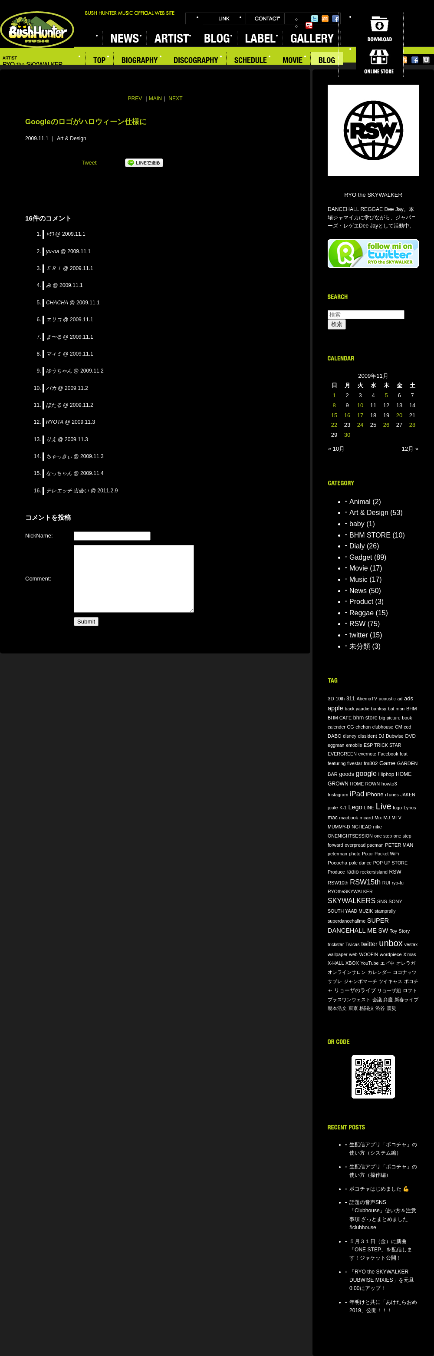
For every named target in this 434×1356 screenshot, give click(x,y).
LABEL (260, 38)
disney (349, 736)
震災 (391, 1008)
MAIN (155, 99)
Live (383, 806)
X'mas (409, 954)
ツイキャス (390, 981)
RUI (386, 882)
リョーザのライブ (355, 990)
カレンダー (379, 972)
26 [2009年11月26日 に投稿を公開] (386, 425)
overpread (355, 845)
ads (408, 698)
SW (383, 930)
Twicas (352, 944)
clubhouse (383, 726)
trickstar (336, 944)
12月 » (410, 448)
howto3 (389, 783)
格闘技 (366, 1008)
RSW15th (365, 882)
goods (346, 774)
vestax (411, 944)
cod (407, 726)
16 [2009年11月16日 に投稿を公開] (347, 415)
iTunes (392, 794)
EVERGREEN (342, 753)
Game (387, 763)
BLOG (216, 38)
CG (350, 726)
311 (350, 699)
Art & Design (71, 138)
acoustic (387, 698)
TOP (99, 61)
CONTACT (265, 18)
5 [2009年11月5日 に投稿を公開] (386, 395)
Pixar (367, 853)
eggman (336, 745)
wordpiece (391, 954)
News (358, 590)
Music (358, 579)
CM (398, 726)
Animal (360, 501)
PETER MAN (399, 845)
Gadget (360, 557)
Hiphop (386, 774)
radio (352, 872)
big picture (389, 717)
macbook (348, 817)
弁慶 (388, 999)
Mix (378, 817)
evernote (367, 753)
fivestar (354, 763)
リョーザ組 (389, 990)
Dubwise (395, 736)
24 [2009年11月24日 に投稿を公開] (360, 425)
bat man (396, 708)
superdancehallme (346, 921)
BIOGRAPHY (140, 61)
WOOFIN (368, 954)
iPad (357, 794)
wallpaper (338, 954)
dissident (367, 736)
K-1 (343, 807)
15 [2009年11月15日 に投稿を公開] (334, 415)
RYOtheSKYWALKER (350, 891)
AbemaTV (367, 698)
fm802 (371, 763)
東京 (353, 1008)
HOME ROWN (365, 783)
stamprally (385, 911)
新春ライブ (406, 999)
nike (377, 826)
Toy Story (400, 931)
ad (399, 698)
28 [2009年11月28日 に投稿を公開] (412, 425)
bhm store (365, 718)
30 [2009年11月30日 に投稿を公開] (347, 435)
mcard (366, 817)
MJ (386, 817)
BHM (411, 708)
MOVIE (293, 61)
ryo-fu (398, 882)
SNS (382, 901)
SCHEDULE (251, 61)
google (366, 773)
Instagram (338, 794)
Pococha (337, 862)
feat (404, 753)
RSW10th (338, 882)
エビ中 (387, 963)
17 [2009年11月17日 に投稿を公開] (360, 415)
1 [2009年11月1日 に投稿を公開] (333, 395)
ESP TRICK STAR (382, 745)
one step (383, 835)
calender (336, 726)
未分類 (359, 646)
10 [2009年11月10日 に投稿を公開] (360, 405)
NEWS (124, 38)
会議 (377, 999)
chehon (363, 726)
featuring (336, 763)
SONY (395, 901)
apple (335, 708)
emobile (354, 745)
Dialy (357, 546)
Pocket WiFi (387, 853)
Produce (336, 871)
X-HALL (336, 963)
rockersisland (374, 871)
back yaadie (357, 708)
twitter (358, 635)
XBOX (352, 963)
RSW (357, 623)
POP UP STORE (390, 862)
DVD (410, 736)
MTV (396, 817)
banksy (378, 708)
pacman (375, 845)
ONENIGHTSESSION (350, 835)
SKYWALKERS (351, 900)
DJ (381, 736)
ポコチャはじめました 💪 (379, 1189)
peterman (337, 853)
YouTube (309, 25)
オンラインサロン (347, 972)
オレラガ (405, 963)
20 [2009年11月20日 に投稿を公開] (399, 415)
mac (333, 818)
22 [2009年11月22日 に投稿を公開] (334, 425)
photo (355, 853)
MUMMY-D (339, 826)
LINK (224, 18)
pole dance (360, 862)
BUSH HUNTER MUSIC (37, 29)
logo (397, 807)
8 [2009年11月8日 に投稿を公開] (333, 405)
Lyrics (410, 807)
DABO (335, 736)
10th (340, 698)
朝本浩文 (337, 1008)
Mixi (325, 18)
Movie (358, 568)
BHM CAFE (340, 717)
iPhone (375, 794)
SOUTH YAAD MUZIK (350, 911)
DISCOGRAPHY (196, 61)
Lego (355, 807)
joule (333, 807)
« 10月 (336, 448)
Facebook (335, 18)
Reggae (361, 613)
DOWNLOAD (379, 29)
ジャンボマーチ (360, 981)
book (407, 717)
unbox (391, 943)
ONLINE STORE (379, 61)
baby (357, 524)
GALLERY (312, 38)
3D (331, 698)
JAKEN (407, 794)
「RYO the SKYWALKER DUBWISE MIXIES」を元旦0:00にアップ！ (381, 1280)
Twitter (314, 18)
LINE (369, 807)
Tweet (89, 162)
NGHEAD (362, 826)
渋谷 (380, 1008)
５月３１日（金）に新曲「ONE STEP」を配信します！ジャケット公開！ (380, 1249)
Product (361, 601)
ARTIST (171, 38)
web (353, 954)
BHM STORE (370, 535)
